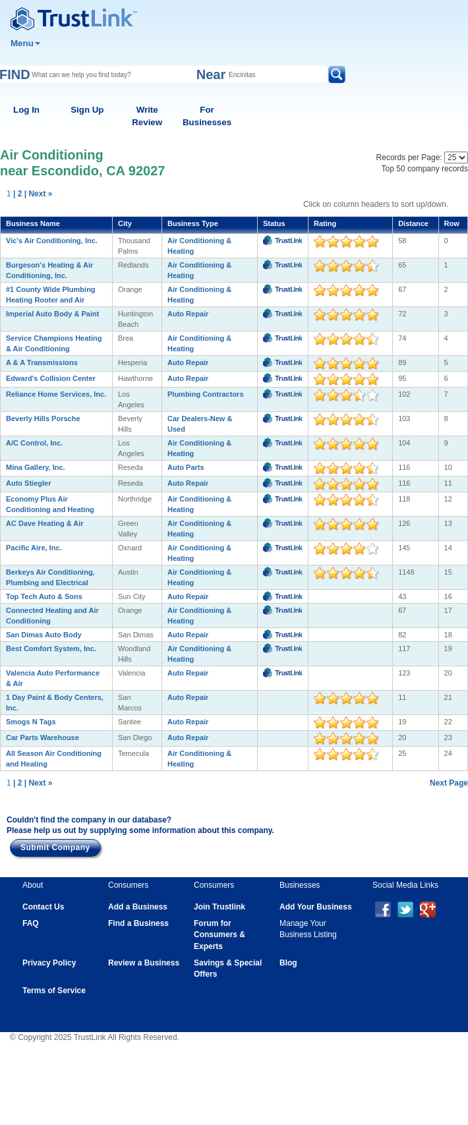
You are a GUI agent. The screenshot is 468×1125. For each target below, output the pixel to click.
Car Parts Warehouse (42, 737)
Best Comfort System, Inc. (51, 648)
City (125, 223)
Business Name (33, 223)
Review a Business (143, 962)
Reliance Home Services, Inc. (56, 394)
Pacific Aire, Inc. (34, 548)
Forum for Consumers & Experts (219, 934)
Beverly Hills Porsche (43, 418)
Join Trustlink (219, 906)
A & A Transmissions (42, 362)
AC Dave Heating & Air (45, 523)
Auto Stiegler (28, 483)
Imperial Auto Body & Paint (52, 314)
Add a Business (137, 906)
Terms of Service (54, 990)
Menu (25, 43)
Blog (288, 962)
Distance (413, 223)
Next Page (449, 783)
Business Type (192, 223)
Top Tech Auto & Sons (44, 596)
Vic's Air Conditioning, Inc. (52, 241)
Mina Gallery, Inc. (35, 467)
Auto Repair (187, 314)
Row (451, 223)
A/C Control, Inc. (34, 443)
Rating (325, 223)
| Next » (38, 193)
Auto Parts (185, 467)
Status (274, 223)
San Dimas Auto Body (44, 635)
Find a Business (138, 923)
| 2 (17, 193)
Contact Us (43, 906)
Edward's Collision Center (51, 378)
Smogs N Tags (31, 722)
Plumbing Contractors (205, 394)
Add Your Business (315, 906)
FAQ (30, 923)
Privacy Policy (49, 962)
